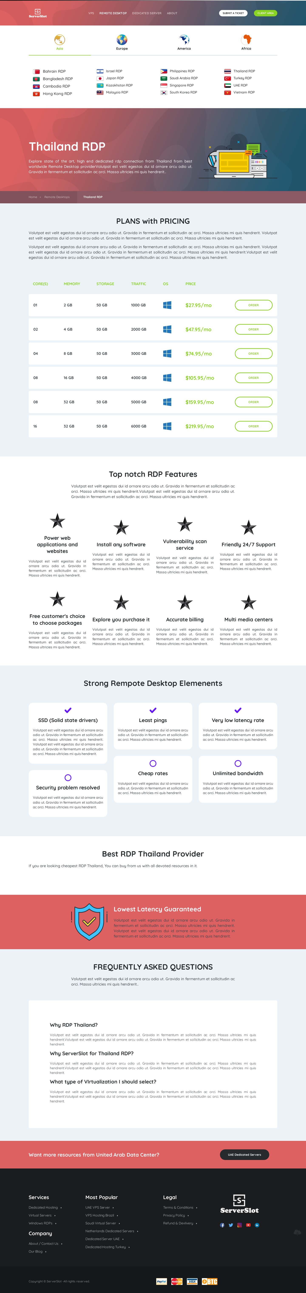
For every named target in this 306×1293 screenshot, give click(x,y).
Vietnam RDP (239, 92)
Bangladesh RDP (53, 78)
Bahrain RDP (49, 71)
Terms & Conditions (180, 1207)
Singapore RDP (177, 85)
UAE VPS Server (99, 1207)
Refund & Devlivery (180, 1223)
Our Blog (37, 1251)
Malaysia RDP (112, 92)
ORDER (253, 305)
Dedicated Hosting (45, 1207)
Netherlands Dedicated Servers (111, 1231)
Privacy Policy (176, 1215)
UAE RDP (236, 85)
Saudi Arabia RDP (179, 78)
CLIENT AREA (266, 13)
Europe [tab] (122, 42)
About (172, 13)
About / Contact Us (45, 1243)
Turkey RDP (238, 78)
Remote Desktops (57, 197)
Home (33, 197)
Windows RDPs (42, 1223)
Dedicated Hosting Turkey (107, 1247)
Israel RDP (109, 71)
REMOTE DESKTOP (113, 13)
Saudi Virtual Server (102, 1223)
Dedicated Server (147, 13)
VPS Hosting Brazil (101, 1215)
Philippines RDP (177, 71)
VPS (91, 13)
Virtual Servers (42, 1215)
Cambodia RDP (51, 86)
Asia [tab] (59, 42)
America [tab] (184, 42)
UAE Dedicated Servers (244, 1155)
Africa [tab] (246, 42)
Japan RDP (110, 78)
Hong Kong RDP (52, 93)
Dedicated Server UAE (104, 1239)
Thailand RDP (239, 71)
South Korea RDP (178, 92)
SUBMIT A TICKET (233, 13)
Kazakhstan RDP (115, 85)
